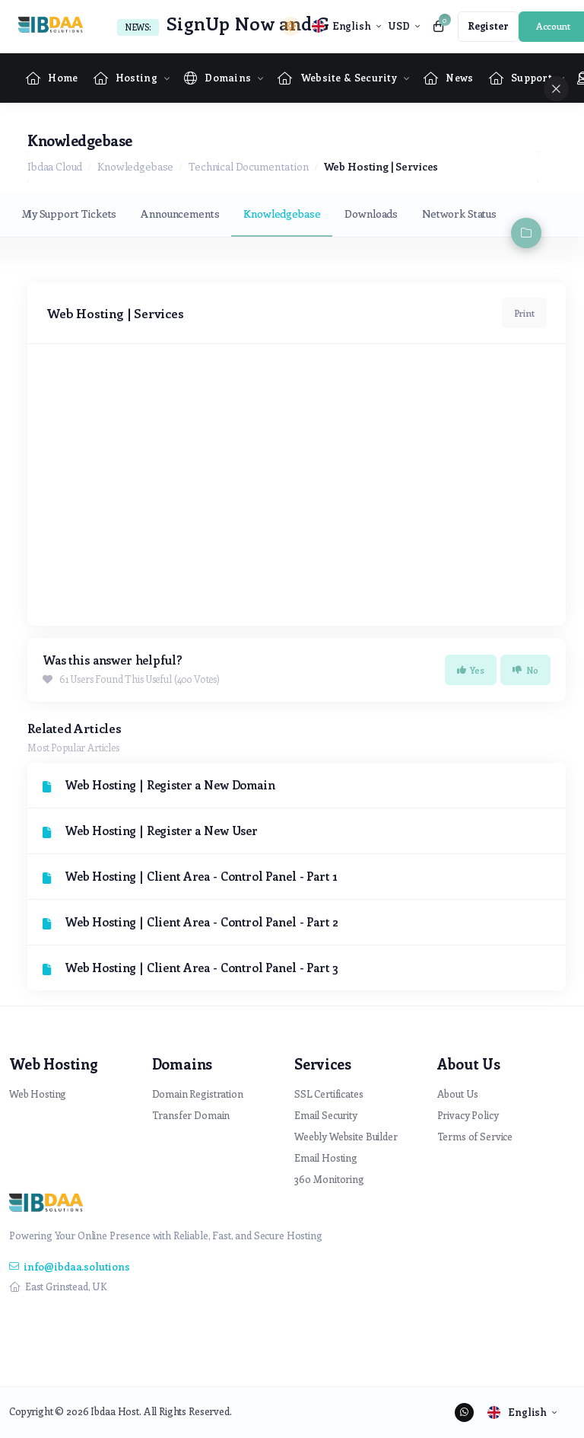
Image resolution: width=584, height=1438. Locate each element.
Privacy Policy (468, 1114)
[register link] (488, 26)
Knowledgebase (135, 166)
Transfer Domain (191, 1114)
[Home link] (52, 78)
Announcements (180, 213)
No (525, 670)
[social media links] (464, 1412)
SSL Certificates (328, 1093)
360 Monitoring (329, 1178)
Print (524, 313)
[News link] (448, 78)
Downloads (371, 213)
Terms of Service (475, 1136)
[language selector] (346, 26)
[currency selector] (403, 26)
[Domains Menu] (217, 78)
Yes (471, 670)
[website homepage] (54, 26)
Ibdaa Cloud (54, 166)
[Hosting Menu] (125, 78)
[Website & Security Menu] (337, 78)
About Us (458, 1093)
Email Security (325, 1114)
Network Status (459, 213)
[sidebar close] (556, 88)
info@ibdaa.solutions (69, 1266)
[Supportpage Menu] (520, 78)
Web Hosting (37, 1093)
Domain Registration (197, 1093)
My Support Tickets (68, 213)
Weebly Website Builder (346, 1136)
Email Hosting (325, 1157)
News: (138, 27)
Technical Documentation (249, 166)
